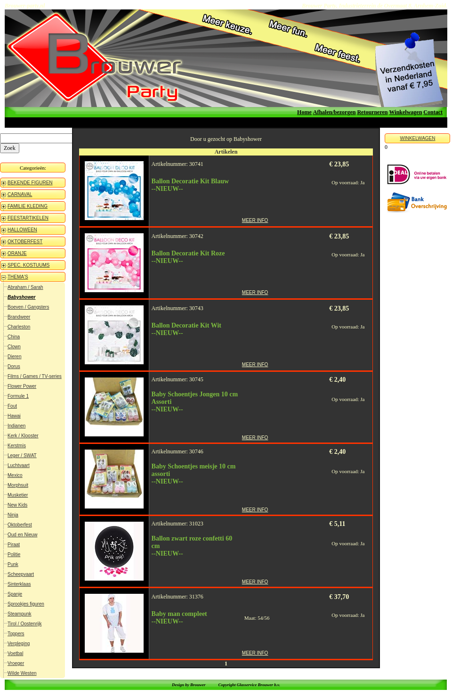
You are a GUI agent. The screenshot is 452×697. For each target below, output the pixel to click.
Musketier (18, 495)
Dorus (14, 366)
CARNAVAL (20, 194)
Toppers (16, 633)
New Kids (17, 505)
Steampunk (20, 613)
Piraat (14, 544)
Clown (14, 346)
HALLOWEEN (22, 229)
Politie (14, 554)
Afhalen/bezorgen (334, 112)
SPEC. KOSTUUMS (28, 265)
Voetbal (15, 653)
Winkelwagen (405, 112)
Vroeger (16, 663)
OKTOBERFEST (25, 241)
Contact (433, 112)
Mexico (15, 475)
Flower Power (22, 386)
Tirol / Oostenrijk (24, 623)
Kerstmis (17, 445)
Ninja (13, 514)
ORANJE (17, 253)
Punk (13, 564)
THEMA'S (18, 276)
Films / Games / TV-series (35, 376)
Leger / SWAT (22, 455)
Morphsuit (18, 485)
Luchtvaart (19, 465)
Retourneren (372, 112)
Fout (12, 406)
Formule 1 (18, 396)
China (14, 336)
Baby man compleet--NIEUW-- (179, 617)
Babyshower (21, 297)
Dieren (14, 356)
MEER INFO (255, 220)
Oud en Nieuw (22, 534)
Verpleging (19, 643)
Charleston (19, 326)
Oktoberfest (20, 524)
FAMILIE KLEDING (28, 206)
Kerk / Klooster (23, 435)
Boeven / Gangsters (28, 307)
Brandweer (19, 317)
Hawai (14, 415)
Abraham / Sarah (25, 287)
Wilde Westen (22, 673)
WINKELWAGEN (417, 138)
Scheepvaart (21, 574)
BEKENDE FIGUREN (30, 182)
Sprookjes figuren (26, 604)
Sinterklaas (19, 584)
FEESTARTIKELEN (28, 218)
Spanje (15, 594)
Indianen (16, 425)
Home (304, 112)
